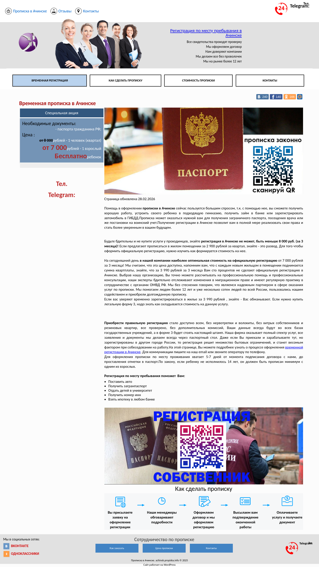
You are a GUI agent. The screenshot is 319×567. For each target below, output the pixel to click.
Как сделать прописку (125, 80)
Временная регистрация (49, 80)
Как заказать (117, 548)
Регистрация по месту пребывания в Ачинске (206, 33)
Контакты (270, 80)
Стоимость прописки (198, 80)
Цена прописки (164, 548)
